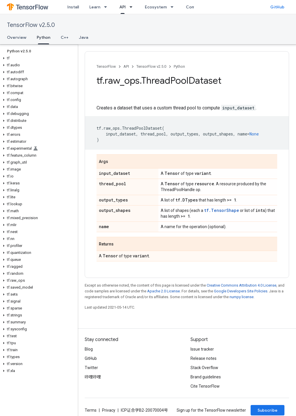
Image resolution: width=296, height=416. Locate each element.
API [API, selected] (122, 7)
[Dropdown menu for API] (133, 7)
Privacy (108, 410)
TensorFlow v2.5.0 (31, 25)
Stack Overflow (204, 367)
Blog (89, 349)
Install (73, 7)
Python (179, 66)
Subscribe (268, 410)
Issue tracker (202, 349)
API (126, 66)
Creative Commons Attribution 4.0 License (241, 285)
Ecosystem (156, 7)
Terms (91, 410)
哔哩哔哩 (93, 377)
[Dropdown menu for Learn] (107, 7)
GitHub (277, 7)
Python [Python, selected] (43, 37)
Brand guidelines (205, 377)
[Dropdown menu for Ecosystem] (174, 7)
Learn (94, 7)
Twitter (91, 367)
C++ (65, 37)
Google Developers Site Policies (240, 291)
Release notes (203, 358)
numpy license (242, 297)
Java (83, 37)
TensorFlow (106, 66)
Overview (16, 37)
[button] (37, 58)
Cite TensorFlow (205, 386)
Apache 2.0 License (163, 291)
